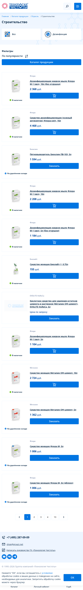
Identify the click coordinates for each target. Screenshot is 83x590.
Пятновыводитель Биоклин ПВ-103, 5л (50, 154)
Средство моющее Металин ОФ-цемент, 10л (53, 373)
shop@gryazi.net (12, 544)
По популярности (15, 56)
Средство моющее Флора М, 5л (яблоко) (51, 483)
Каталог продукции (41, 62)
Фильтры (7, 51)
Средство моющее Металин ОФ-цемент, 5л (53, 409)
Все (14, 34)
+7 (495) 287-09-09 (15, 537)
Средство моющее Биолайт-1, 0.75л (49, 264)
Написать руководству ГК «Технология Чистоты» (28, 550)
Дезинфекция (60, 34)
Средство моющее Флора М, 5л (46, 446)
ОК (72, 577)
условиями (47, 573)
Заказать (54, 166)
